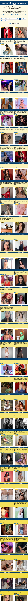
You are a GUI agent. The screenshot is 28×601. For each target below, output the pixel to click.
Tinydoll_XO (16, 176)
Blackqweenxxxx (3, 259)
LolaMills (1, 477)
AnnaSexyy (2, 293)
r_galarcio (16, 259)
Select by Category (15, 23)
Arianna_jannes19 (3, 243)
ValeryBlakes (2, 159)
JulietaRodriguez (17, 209)
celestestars (2, 42)
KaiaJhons (16, 393)
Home (10, 23)
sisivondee (2, 126)
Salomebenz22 (16, 92)
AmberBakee (16, 360)
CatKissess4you (2, 109)
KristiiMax (16, 477)
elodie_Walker (2, 427)
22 (1, 20)
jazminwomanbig (3, 544)
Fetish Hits (14, 599)
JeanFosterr (2, 510)
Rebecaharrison (16, 510)
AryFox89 (15, 109)
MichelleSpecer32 (17, 343)
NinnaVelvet (16, 226)
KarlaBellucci (2, 209)
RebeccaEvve (16, 427)
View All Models (3, 18)
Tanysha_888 (16, 410)
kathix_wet (16, 460)
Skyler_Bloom (2, 377)
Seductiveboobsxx (3, 92)
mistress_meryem (17, 544)
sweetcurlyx (16, 377)
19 (21, 18)
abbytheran (16, 243)
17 (17, 18)
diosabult (15, 142)
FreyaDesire (16, 126)
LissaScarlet (2, 494)
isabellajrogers (2, 410)
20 (23, 18)
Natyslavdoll (2, 176)
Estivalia (15, 42)
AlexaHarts (16, 159)
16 (15, 18)
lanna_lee (1, 393)
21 (25, 18)
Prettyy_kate (2, 226)
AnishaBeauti (2, 460)
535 (5, 20)
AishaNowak (2, 142)
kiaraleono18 (16, 494)
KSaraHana (16, 293)
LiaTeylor (1, 360)
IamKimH (1, 343)
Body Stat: (7, 54)
